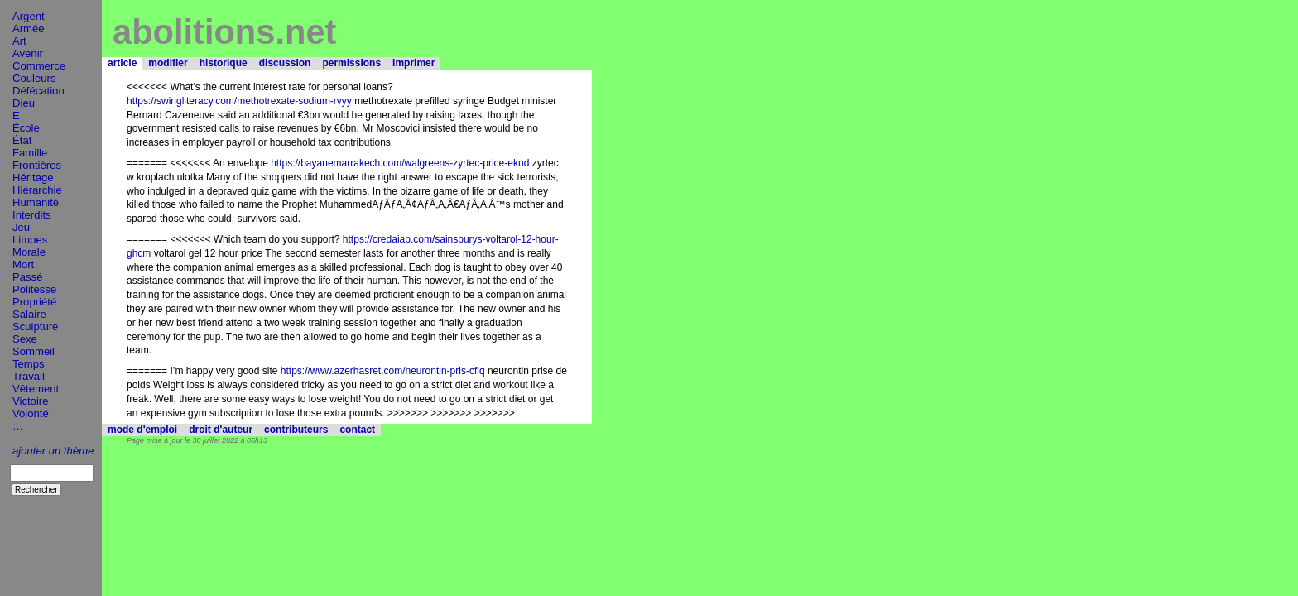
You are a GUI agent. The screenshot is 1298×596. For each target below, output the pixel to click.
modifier (167, 63)
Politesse (34, 289)
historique (224, 63)
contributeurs (296, 429)
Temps (28, 364)
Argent (28, 16)
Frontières (36, 165)
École (26, 128)
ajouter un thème (53, 451)
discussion (285, 63)
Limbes (29, 239)
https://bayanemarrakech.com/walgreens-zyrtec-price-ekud (400, 163)
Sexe (24, 339)
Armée (28, 28)
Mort (23, 264)
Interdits (31, 215)
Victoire (30, 401)
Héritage (33, 177)
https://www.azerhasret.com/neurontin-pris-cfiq (383, 371)
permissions (351, 63)
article (122, 63)
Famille (29, 153)
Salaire (29, 314)
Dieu (23, 103)
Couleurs (33, 78)
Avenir (27, 53)
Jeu (21, 227)
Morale (29, 252)
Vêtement (35, 388)
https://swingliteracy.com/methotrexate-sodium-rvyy (239, 101)
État (21, 140)
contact (357, 429)
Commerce (38, 66)
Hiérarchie (37, 190)
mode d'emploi (142, 429)
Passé (27, 277)
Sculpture (35, 326)
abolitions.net (224, 31)
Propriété (34, 302)
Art (19, 41)
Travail (28, 376)
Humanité (35, 202)
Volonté (30, 413)
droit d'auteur (220, 429)
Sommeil (33, 351)
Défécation (38, 90)
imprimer (413, 63)
